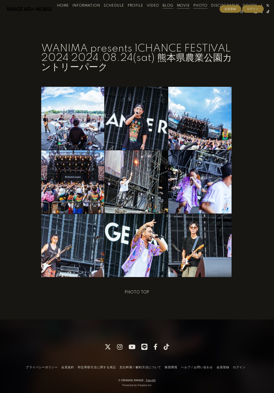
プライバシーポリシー (42, 367)
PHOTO (206, 14)
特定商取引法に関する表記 (97, 367)
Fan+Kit (151, 380)
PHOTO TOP (137, 292)
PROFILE (141, 14)
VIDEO (159, 14)
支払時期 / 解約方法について (140, 367)
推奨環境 (171, 367)
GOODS (255, 14)
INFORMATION (92, 14)
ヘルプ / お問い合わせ (197, 367)
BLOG (174, 14)
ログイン (253, 28)
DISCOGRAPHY (231, 14)
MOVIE (189, 14)
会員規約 (67, 367)
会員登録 (230, 28)
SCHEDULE (120, 14)
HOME (69, 14)
